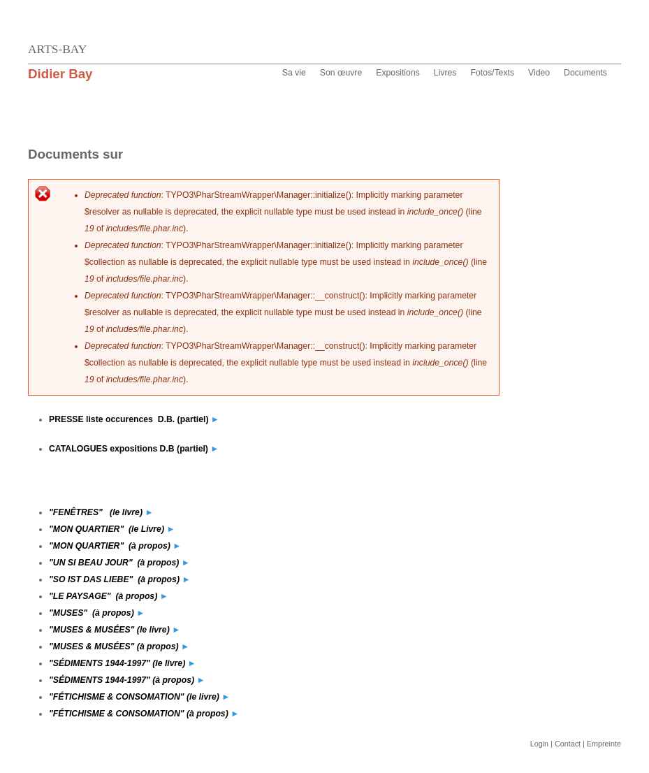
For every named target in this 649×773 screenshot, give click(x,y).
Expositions (398, 73)
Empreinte (604, 743)
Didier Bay (60, 73)
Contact (568, 743)
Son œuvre (341, 73)
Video (539, 73)
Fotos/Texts (492, 73)
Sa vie (294, 73)
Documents (585, 73)
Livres (445, 73)
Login (539, 743)
